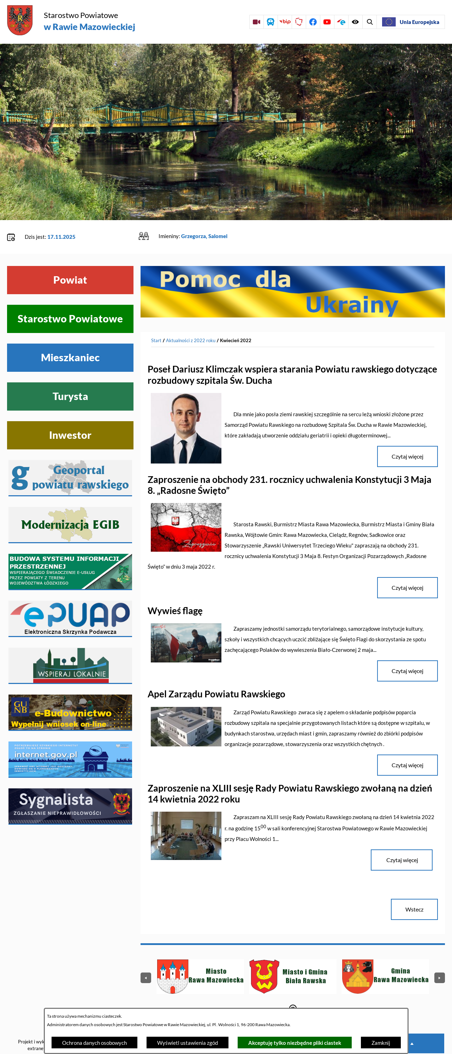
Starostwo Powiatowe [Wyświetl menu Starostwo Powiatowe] (70, 297)
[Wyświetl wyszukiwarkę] (355, 22)
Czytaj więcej (401, 838)
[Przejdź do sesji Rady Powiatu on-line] (256, 22)
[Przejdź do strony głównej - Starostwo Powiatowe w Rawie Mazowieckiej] (71, 21)
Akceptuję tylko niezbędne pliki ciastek (294, 1043)
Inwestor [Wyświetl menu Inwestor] (70, 413)
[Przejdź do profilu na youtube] (327, 22)
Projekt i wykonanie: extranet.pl (38, 1023)
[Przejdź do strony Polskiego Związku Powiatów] (299, 22)
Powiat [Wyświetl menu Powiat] (70, 258)
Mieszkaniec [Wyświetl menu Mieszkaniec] (70, 336)
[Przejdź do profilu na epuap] (341, 22)
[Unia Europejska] (410, 22)
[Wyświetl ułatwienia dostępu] (369, 22)
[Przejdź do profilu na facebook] (313, 22)
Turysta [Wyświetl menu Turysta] (70, 375)
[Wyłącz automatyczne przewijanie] (293, 986)
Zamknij (380, 1043)
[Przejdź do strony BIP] (285, 22)
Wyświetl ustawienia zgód (187, 1043)
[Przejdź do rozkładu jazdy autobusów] (270, 22)
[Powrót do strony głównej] (156, 318)
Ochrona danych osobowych (94, 1043)
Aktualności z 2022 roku (190, 318)
